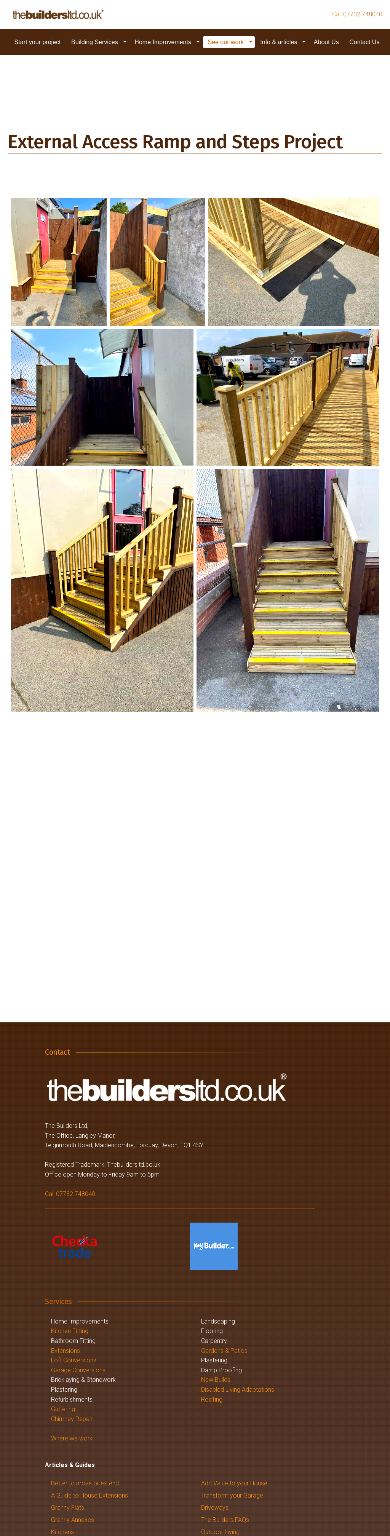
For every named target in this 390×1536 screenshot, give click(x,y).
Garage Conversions (78, 1370)
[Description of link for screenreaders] (58, 14)
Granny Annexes (72, 1519)
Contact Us (364, 42)
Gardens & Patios (224, 1350)
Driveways (215, 1507)
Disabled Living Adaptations (237, 1389)
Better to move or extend (85, 1483)
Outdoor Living (220, 1532)
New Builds (215, 1379)
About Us (326, 42)
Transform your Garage (232, 1495)
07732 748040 (362, 14)
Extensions (65, 1350)
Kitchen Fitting (69, 1331)
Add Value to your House (234, 1483)
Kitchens (62, 1532)
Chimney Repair (72, 1419)
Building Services (94, 42)
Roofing (211, 1399)
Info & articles (278, 42)
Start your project (37, 42)
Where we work (72, 1438)
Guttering (63, 1409)
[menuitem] (38, 42)
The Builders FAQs (225, 1519)
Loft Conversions (73, 1360)
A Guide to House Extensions (89, 1495)
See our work (225, 42)
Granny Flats (67, 1507)
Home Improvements (162, 42)
